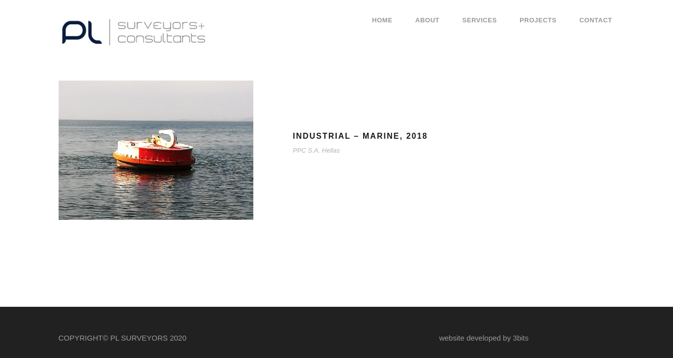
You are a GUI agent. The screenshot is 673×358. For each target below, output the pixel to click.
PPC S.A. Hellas (316, 150)
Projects (538, 20)
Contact (595, 20)
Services (479, 20)
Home (382, 20)
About (427, 20)
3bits (521, 338)
